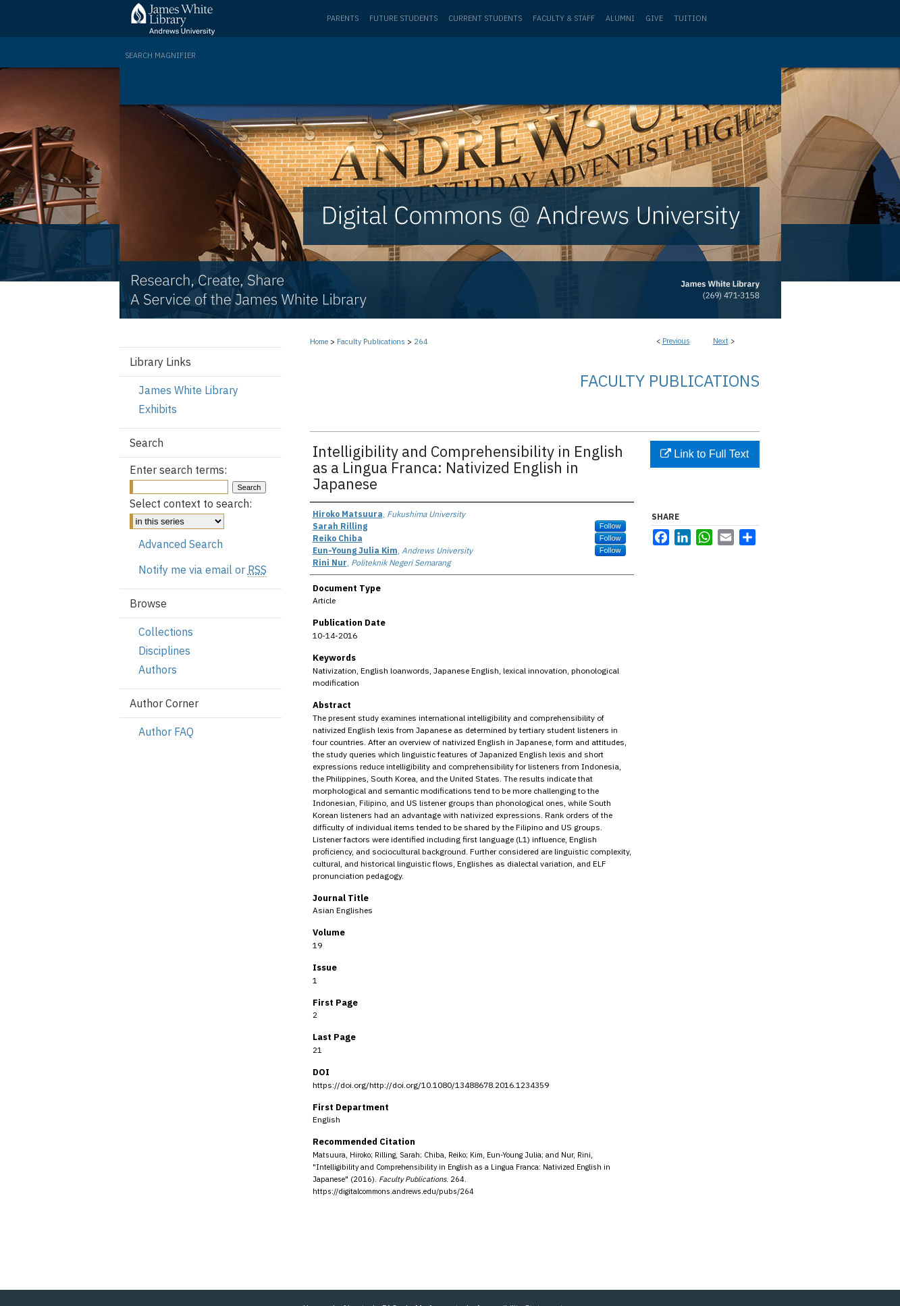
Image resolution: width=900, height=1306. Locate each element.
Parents (343, 18)
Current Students (485, 18)
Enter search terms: (178, 470)
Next (721, 341)
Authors (157, 669)
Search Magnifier (160, 55)
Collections (165, 631)
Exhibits (157, 409)
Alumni (620, 18)
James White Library (188, 390)
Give (654, 18)
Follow (610, 526)
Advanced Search (180, 544)
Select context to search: (191, 503)
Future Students (403, 18)
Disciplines (164, 650)
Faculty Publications (371, 341)
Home (319, 341)
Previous (676, 341)
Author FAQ (166, 731)
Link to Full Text (704, 454)
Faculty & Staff (564, 18)
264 (421, 341)
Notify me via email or (202, 569)
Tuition (690, 18)
